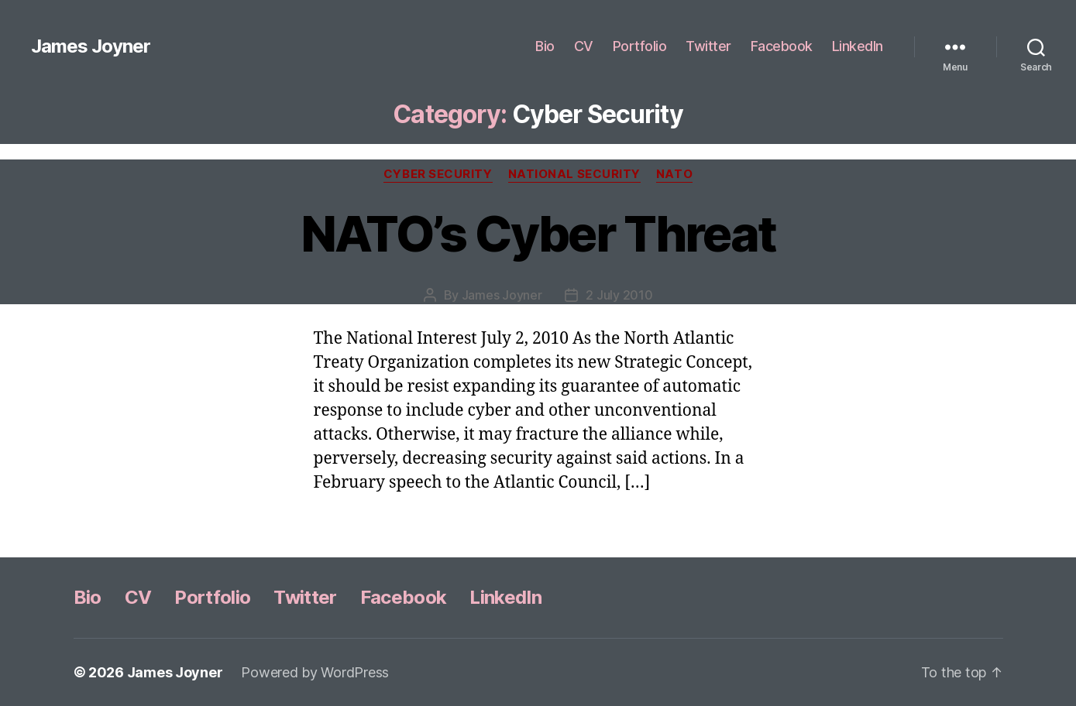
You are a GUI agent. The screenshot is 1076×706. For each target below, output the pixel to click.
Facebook (782, 46)
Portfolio (640, 46)
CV (583, 46)
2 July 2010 (619, 295)
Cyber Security (438, 174)
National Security (574, 174)
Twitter (708, 46)
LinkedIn (857, 46)
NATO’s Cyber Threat (538, 233)
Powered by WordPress (315, 672)
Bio (545, 46)
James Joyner (90, 46)
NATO (674, 174)
